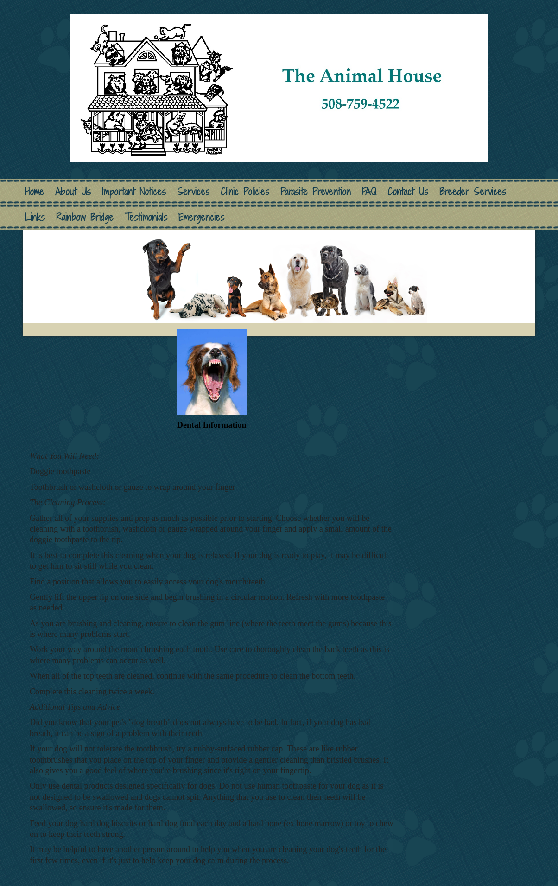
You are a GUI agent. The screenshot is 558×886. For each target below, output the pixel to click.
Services (193, 192)
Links (35, 217)
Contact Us (407, 192)
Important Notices (134, 192)
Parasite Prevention (315, 192)
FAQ (369, 192)
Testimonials (146, 217)
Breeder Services (472, 192)
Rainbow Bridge (85, 217)
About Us (73, 192)
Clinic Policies (245, 192)
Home (34, 192)
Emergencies (201, 217)
